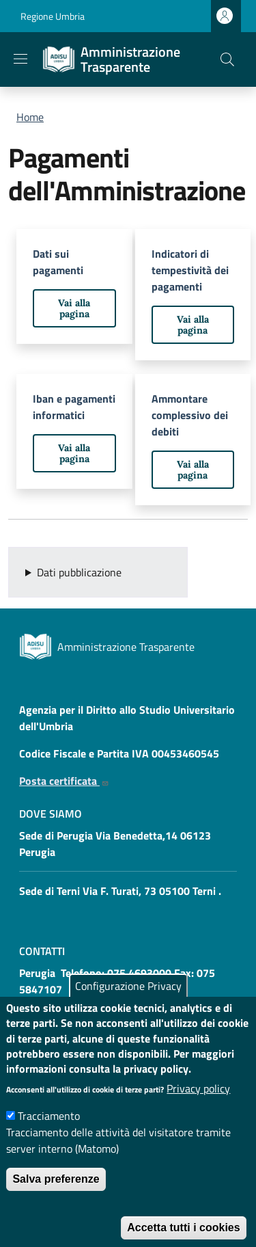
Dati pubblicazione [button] (79, 572)
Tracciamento (49, 1138)
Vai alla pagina (74, 308)
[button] (227, 59)
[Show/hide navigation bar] (20, 59)
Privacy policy (198, 1111)
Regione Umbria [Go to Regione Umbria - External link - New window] (52, 16)
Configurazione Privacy (128, 1008)
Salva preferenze (55, 1201)
